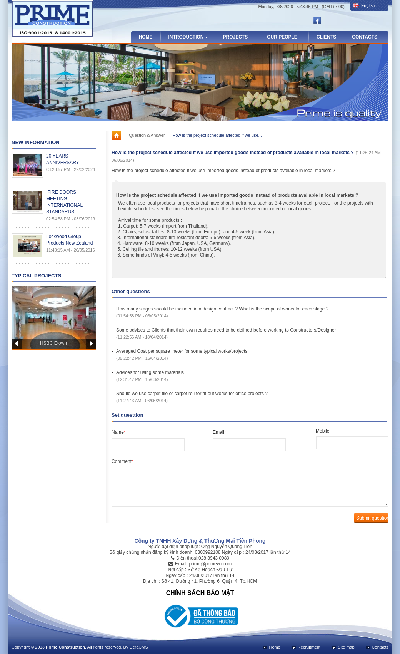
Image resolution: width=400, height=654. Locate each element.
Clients (326, 37)
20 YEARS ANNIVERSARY (62, 159)
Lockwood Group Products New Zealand (69, 240)
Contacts (380, 647)
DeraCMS (138, 647)
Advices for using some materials (150, 372)
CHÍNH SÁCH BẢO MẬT (200, 593)
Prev (17, 344)
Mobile (322, 431)
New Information (36, 142)
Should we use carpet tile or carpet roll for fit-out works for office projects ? (192, 393)
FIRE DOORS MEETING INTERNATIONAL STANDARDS (64, 202)
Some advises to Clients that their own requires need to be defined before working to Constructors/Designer (226, 330)
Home (146, 37)
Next (91, 344)
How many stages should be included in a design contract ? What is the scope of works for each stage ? (222, 309)
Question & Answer (147, 135)
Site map (346, 647)
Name (118, 432)
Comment (122, 461)
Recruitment (309, 647)
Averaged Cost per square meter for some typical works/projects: (182, 351)
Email (219, 432)
